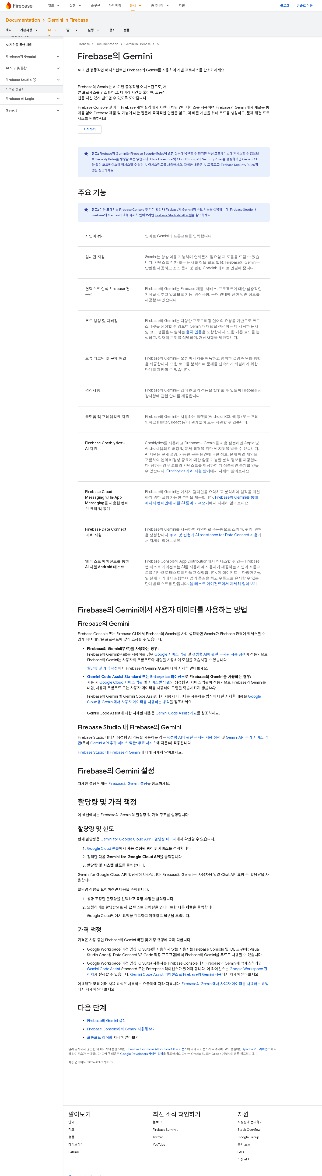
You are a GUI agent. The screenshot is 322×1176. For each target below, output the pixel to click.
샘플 (127, 30)
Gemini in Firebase (67, 20)
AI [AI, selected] (49, 30)
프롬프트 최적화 (99, 1037)
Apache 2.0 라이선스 (256, 1049)
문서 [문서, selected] (133, 6)
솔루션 (95, 6)
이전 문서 (244, 1159)
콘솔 (103, 848)
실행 (73, 6)
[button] (27, 56)
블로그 (284, 6)
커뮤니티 (157, 6)
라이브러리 (76, 1144)
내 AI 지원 (173, 215)
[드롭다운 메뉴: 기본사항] (37, 30)
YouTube (159, 1144)
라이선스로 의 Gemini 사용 (176, 974)
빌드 (51, 6)
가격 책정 (114, 6)
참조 (112, 30)
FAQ (241, 1152)
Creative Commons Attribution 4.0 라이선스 (156, 1049)
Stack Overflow (249, 1129)
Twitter (158, 1137)
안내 (71, 1122)
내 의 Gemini (109, 752)
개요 (9, 30)
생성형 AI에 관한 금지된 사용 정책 (219, 654)
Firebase (84, 44)
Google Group (248, 1137)
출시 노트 (244, 1144)
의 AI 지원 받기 (188, 471)
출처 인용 (194, 332)
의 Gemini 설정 (127, 783)
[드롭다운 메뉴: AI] (56, 30)
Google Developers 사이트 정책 (141, 1054)
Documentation (23, 20)
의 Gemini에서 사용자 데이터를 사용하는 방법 (225, 984)
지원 (182, 6)
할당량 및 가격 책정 (102, 668)
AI (158, 44)
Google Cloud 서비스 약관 (121, 682)
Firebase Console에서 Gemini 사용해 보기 (121, 1029)
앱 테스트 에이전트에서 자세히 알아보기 (223, 583)
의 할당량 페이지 (138, 839)
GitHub (73, 1152)
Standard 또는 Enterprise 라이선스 (136, 677)
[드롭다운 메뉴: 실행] (81, 5)
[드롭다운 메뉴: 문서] (141, 5)
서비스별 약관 (159, 682)
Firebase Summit (165, 1129)
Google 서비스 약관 (170, 654)
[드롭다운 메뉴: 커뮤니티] (169, 5)
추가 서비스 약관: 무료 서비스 (123, 743)
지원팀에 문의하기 (250, 1122)
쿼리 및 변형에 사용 (214, 535)
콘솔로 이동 (305, 6)
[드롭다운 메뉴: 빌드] (59, 5)
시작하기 (90, 129)
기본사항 (26, 30)
